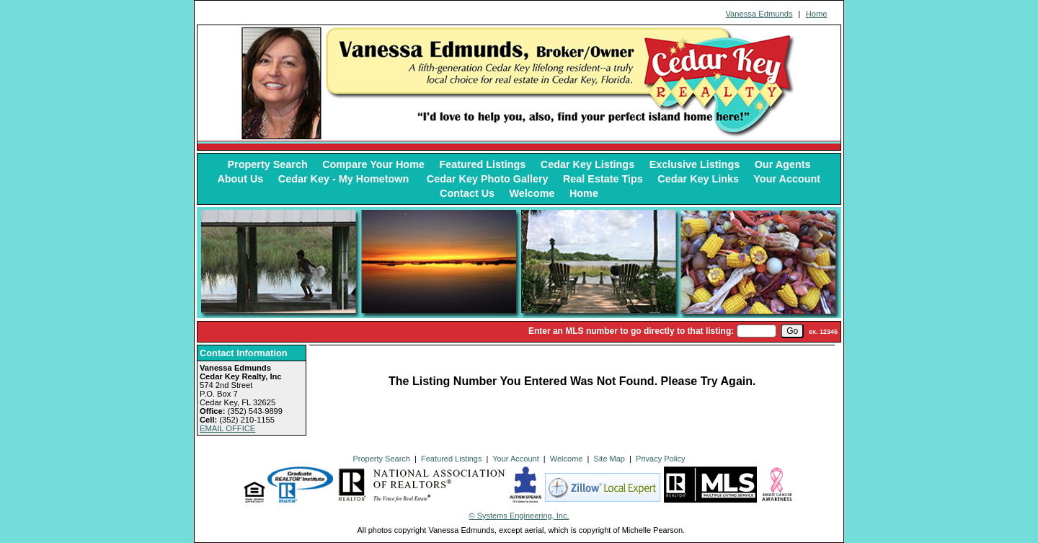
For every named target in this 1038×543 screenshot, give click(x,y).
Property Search (268, 164)
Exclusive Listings (694, 164)
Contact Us (467, 193)
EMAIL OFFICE (227, 428)
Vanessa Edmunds (758, 13)
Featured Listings (482, 164)
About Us (240, 179)
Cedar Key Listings (587, 164)
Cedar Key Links (698, 179)
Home (817, 13)
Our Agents (783, 164)
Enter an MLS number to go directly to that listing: (631, 331)
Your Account (786, 179)
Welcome (532, 193)
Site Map (609, 458)
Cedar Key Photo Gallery (488, 179)
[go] (792, 331)
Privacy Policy (660, 458)
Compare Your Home (373, 164)
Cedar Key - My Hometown (345, 179)
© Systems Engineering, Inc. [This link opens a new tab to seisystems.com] (519, 515)
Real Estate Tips (603, 179)
